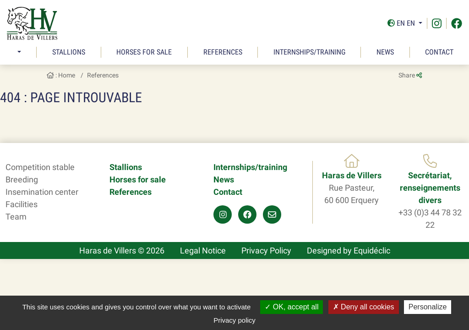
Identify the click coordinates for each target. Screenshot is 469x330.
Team (16, 216)
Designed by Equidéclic (348, 250)
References (222, 52)
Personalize (428, 307)
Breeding (21, 179)
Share (410, 75)
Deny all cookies (363, 307)
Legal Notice (203, 250)
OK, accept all (291, 307)
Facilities (21, 204)
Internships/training (309, 52)
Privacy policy (234, 320)
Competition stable (40, 167)
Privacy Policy (266, 250)
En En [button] (402, 23)
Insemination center (41, 192)
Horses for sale (144, 52)
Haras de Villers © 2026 (121, 250)
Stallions (68, 52)
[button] (18, 52)
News (385, 52)
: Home (61, 75)
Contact (439, 52)
